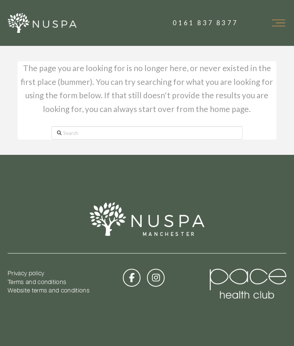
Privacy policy (26, 273)
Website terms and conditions (49, 290)
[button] (278, 23)
